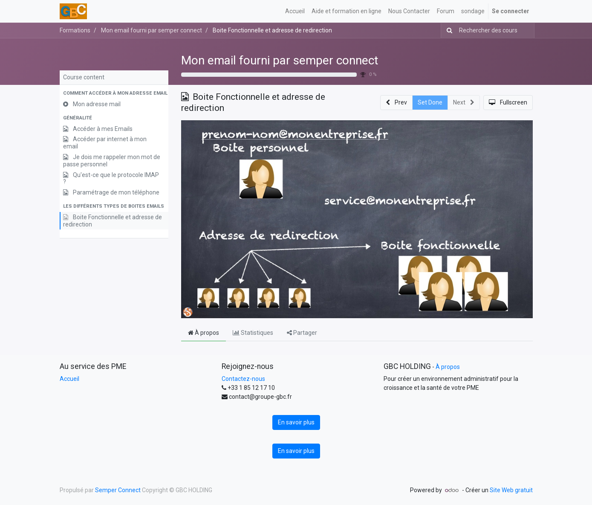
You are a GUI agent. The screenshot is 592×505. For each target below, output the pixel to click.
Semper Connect (118, 490)
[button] (114, 93)
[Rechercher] (447, 30)
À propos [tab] (203, 332)
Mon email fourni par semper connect (279, 60)
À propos (448, 366)
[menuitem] (295, 11)
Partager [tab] (302, 332)
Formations (75, 30)
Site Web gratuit (511, 490)
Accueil (69, 378)
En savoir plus (296, 422)
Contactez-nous (243, 378)
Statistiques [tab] (253, 332)
